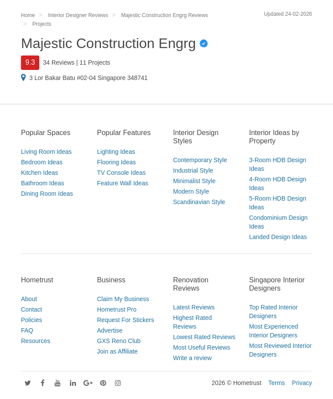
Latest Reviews (194, 307)
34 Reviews (58, 62)
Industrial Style (193, 170)
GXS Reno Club (119, 340)
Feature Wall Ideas (122, 183)
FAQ (27, 330)
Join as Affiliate (117, 351)
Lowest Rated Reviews (204, 336)
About (29, 298)
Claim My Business (123, 298)
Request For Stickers (125, 319)
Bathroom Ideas (42, 183)
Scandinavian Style (199, 201)
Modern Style (191, 191)
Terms (276, 382)
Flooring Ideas (116, 162)
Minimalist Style (194, 180)
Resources (35, 340)
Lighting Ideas (116, 151)
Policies (31, 319)
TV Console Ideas (121, 172)
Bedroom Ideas (41, 162)
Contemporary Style (200, 159)
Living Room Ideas (46, 151)
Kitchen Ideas (39, 172)
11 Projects (95, 62)
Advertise (109, 330)
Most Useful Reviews (201, 347)
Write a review (192, 357)
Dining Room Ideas (47, 193)
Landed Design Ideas (278, 236)
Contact (31, 309)
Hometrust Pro (116, 309)
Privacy (302, 382)
